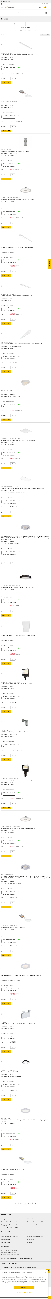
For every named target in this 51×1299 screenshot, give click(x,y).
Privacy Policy (31, 1219)
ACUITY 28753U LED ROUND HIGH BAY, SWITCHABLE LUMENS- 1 (18, 828)
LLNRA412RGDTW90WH (7, 875)
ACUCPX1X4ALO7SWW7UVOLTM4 (10, 634)
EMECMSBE (4, 1022)
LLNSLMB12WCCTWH (6, 974)
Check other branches (9, 70)
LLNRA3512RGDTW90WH (8, 535)
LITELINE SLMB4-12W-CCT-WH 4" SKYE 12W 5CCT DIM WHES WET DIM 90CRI (21, 975)
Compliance (5, 1219)
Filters (13, 24)
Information (25, 1215)
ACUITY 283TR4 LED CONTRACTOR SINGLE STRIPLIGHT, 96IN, (17, 55)
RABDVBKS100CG (6, 730)
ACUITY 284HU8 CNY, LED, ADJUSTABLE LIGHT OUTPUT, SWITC (17, 587)
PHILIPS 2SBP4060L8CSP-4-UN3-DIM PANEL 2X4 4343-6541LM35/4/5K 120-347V (23, 488)
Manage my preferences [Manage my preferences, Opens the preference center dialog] (24, 1292)
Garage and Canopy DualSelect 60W (11, 1072)
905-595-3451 (16, 1255)
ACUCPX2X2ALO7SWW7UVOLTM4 (10, 438)
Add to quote (6, 567)
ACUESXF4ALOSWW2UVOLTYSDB (10, 778)
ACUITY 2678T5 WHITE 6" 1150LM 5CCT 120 (12, 1169)
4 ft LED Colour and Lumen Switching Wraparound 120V (16, 295)
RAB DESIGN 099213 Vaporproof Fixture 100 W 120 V (15, 732)
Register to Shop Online (35, 1236)
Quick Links (25, 1232)
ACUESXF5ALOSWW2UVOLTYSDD (10, 682)
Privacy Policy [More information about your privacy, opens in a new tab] (31, 1283)
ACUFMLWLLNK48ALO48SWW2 (9, 294)
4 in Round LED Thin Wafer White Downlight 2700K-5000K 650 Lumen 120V (21, 103)
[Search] (25, 13)
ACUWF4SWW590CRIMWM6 (9, 101)
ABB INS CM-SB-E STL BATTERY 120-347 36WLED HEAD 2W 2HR (18, 1023)
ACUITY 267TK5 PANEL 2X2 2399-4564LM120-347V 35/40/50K (18, 440)
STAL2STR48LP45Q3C (7, 342)
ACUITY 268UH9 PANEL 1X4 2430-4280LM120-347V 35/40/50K (18, 635)
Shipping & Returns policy (9, 1225)
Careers (29, 1242)
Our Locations (5, 1239)
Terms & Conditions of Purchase (37, 1222)
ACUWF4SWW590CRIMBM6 (9, 926)
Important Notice (32, 1225)
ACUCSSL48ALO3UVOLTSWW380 (10, 246)
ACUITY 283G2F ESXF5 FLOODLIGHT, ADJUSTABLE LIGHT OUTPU (18, 683)
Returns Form (31, 1239)
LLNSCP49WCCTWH (6, 390)
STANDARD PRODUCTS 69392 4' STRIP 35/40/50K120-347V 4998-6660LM (21, 344)
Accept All (24, 1287)
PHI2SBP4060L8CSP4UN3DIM (9, 487)
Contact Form (5, 1242)
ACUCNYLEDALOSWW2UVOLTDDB (10, 586)
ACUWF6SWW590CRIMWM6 (9, 1168)
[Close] (46, 1273)
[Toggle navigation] (2, 7)
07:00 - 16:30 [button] (45, 4)
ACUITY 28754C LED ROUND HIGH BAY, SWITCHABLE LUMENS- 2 (18, 199)
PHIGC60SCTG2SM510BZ (8, 1070)
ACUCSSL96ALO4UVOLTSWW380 (10, 53)
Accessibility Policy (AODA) (10, 1228)
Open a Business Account (9, 1236)
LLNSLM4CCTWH (5, 1118)
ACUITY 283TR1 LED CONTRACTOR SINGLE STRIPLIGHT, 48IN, (17, 247)
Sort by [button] (37, 24)
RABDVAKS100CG (6, 149)
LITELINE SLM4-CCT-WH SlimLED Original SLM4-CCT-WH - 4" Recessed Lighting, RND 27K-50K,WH (24, 1120)
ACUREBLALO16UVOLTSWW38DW (10, 198)
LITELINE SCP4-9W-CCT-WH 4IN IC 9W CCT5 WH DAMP (16, 392)
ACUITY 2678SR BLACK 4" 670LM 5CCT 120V (13, 927)
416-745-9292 (6, 1)
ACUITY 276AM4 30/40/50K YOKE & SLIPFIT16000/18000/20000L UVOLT (20, 780)
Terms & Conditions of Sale (10, 1222)
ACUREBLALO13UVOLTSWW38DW (10, 826)
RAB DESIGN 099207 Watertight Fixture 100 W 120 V (15, 151)
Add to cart (6, 82)
